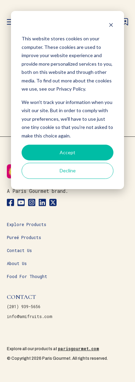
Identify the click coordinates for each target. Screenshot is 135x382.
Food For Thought (27, 276)
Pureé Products (24, 237)
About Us (17, 263)
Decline (68, 170)
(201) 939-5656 (23, 306)
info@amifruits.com (29, 316)
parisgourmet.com (78, 348)
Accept (67, 152)
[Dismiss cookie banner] (111, 26)
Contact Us (19, 250)
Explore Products (26, 224)
